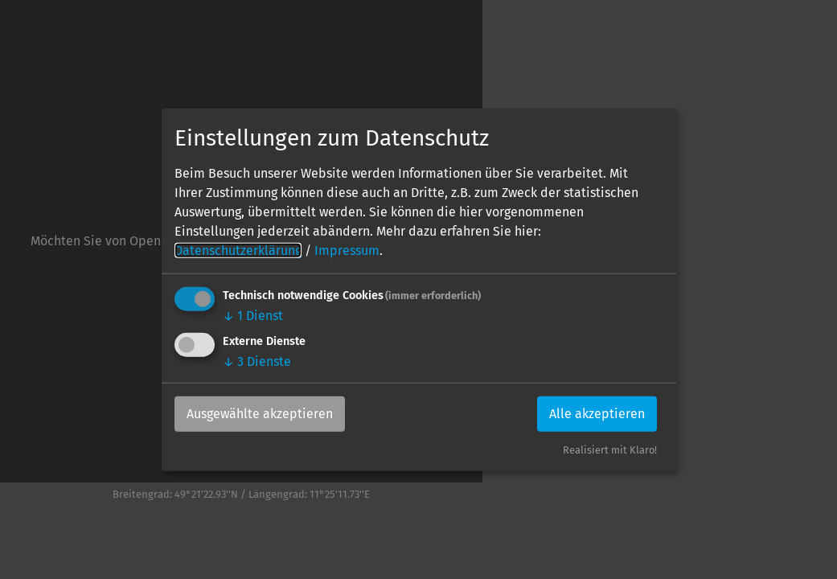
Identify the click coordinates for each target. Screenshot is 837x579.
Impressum (347, 250)
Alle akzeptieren (597, 413)
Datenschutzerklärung (238, 250)
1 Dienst (253, 315)
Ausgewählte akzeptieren (260, 413)
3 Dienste (257, 361)
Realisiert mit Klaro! (610, 450)
